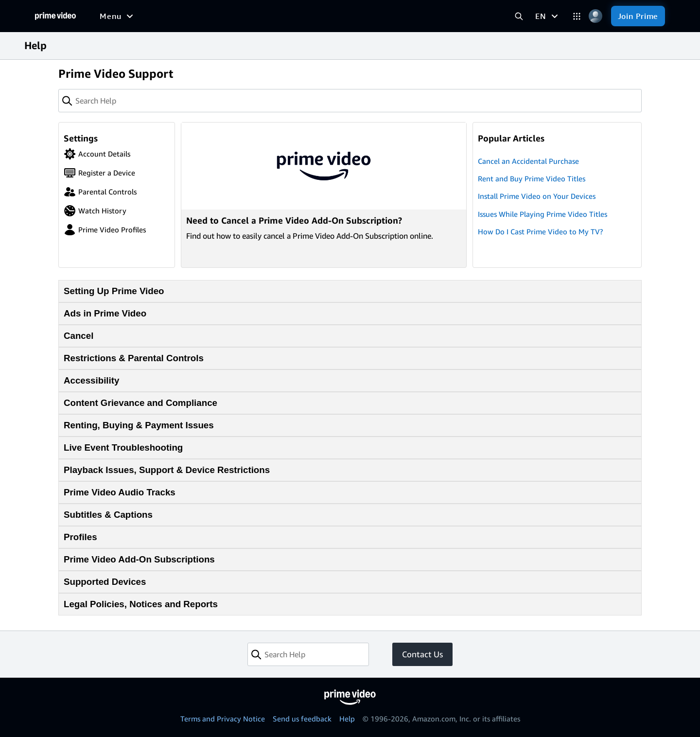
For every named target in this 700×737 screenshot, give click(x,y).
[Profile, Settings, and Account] (595, 16)
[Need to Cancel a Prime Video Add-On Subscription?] (324, 195)
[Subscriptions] (370, 16)
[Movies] (143, 16)
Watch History (95, 211)
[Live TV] (309, 16)
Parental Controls (100, 192)
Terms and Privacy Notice (222, 718)
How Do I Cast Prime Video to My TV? (540, 231)
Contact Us (422, 654)
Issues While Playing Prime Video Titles (542, 214)
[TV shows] (188, 16)
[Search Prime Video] (518, 16)
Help (347, 718)
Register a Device (99, 173)
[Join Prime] (638, 16)
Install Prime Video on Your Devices (536, 196)
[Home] (55, 16)
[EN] (547, 16)
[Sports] (233, 16)
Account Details (97, 154)
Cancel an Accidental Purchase (528, 161)
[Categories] (576, 16)
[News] (270, 16)
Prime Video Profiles (105, 230)
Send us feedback (302, 718)
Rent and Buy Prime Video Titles (531, 178)
